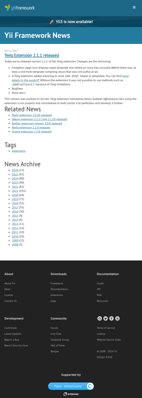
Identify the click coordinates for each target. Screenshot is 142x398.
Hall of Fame (58, 345)
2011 (15, 232)
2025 (15, 174)
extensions (19, 151)
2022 (15, 186)
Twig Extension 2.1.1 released (31, 55)
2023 (15, 182)
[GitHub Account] (99, 318)
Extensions (57, 295)
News (7, 289)
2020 (15, 195)
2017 (15, 207)
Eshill (109, 357)
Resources (102, 301)
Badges (55, 351)
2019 (15, 199)
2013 (15, 224)
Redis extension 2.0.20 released (32, 115)
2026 (15, 170)
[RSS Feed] (117, 318)
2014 (15, 220)
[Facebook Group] (111, 318)
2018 (15, 203)
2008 (15, 244)
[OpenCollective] (71, 386)
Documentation (59, 289)
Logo (53, 301)
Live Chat (56, 333)
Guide (100, 283)
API (99, 289)
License (8, 295)
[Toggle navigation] (134, 7)
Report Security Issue (16, 345)
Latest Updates (12, 333)
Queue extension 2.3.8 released (32, 131)
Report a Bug (11, 339)
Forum (54, 328)
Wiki (99, 295)
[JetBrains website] (71, 393)
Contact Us (10, 301)
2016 (15, 211)
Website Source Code (109, 339)
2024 (15, 178)
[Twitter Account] (105, 318)
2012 (15, 228)
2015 (15, 215)
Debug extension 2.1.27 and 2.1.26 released (39, 119)
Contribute (10, 328)
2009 (15, 240)
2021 (15, 191)
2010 (15, 236)
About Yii (9, 283)
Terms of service (106, 328)
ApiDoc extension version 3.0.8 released (37, 123)
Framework (57, 283)
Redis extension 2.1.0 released (31, 127)
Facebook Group (60, 339)
